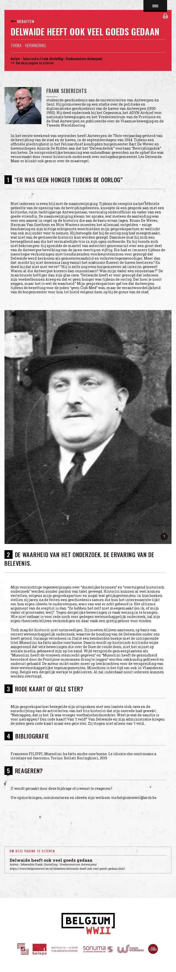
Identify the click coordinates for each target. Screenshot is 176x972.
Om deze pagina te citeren (35, 62)
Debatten (25, 21)
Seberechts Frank (35, 58)
